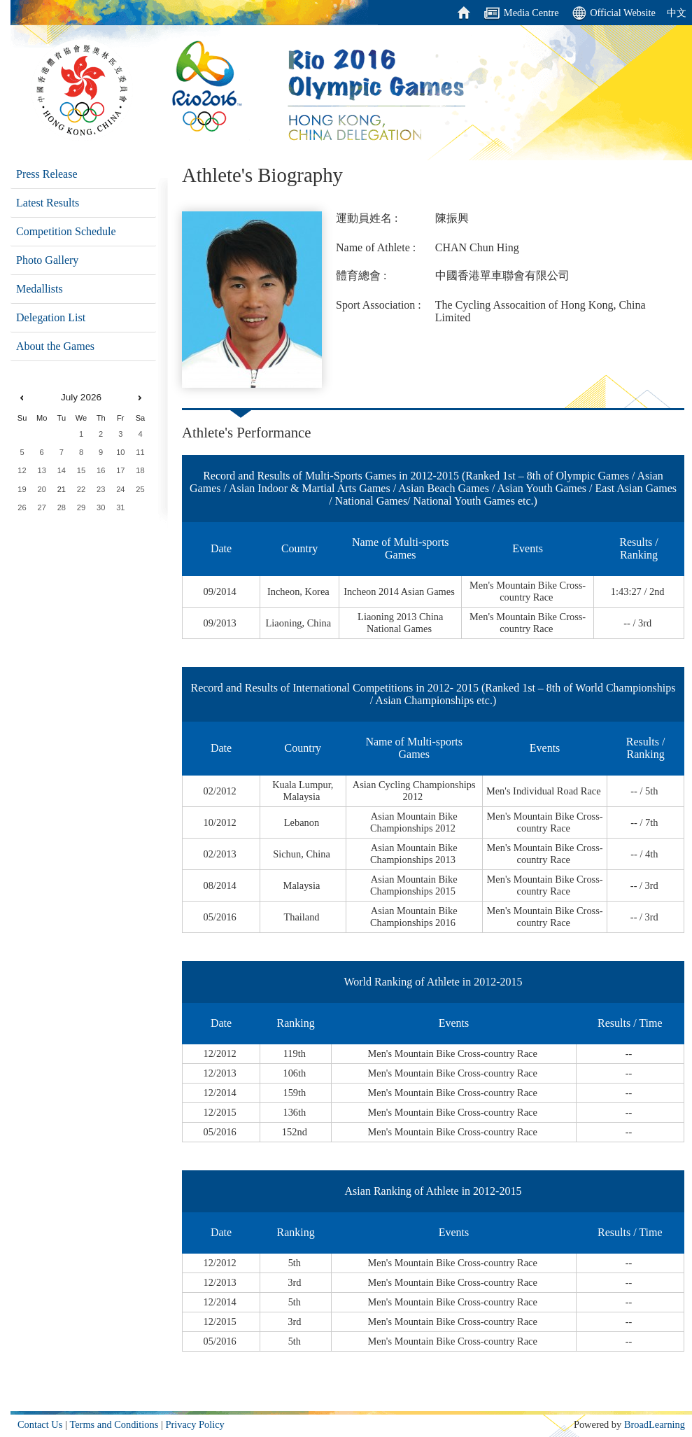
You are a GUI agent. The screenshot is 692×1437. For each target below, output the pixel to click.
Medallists (39, 289)
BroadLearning (654, 1424)
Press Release (47, 174)
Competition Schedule (66, 231)
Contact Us (39, 1424)
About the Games (55, 346)
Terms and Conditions (113, 1424)
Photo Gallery (47, 260)
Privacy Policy (194, 1424)
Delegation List (50, 317)
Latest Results (47, 203)
